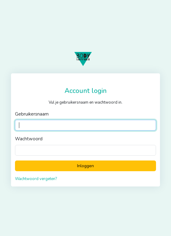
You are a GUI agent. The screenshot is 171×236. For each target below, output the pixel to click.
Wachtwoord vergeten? (36, 179)
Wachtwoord (29, 139)
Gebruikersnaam (32, 114)
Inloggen (85, 166)
